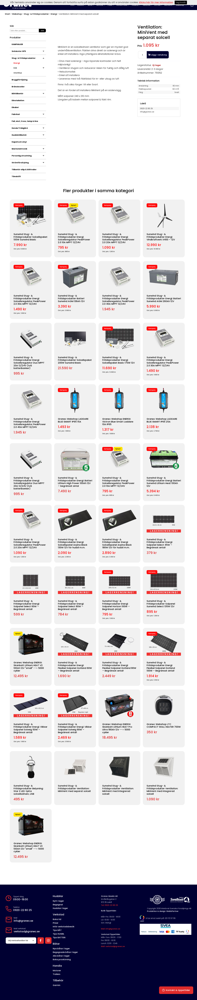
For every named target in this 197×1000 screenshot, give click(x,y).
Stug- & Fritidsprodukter (36, 14)
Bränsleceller (18, 86)
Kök (29, 67)
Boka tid (57, 919)
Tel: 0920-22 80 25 (109, 905)
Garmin (56, 985)
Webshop (17, 14)
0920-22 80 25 (22, 910)
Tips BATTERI (59, 937)
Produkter (15, 37)
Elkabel (15, 107)
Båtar (56, 943)
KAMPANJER (17, 44)
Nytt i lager (58, 901)
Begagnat (58, 904)
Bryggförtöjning (19, 79)
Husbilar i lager (60, 908)
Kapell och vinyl (19, 142)
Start (7, 14)
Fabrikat (28, 114)
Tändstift (16, 176)
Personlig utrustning (28, 155)
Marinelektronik (28, 148)
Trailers (56, 974)
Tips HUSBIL (58, 933)
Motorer (57, 970)
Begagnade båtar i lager (65, 952)
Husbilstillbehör (28, 135)
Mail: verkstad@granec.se (113, 946)
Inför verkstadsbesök (63, 926)
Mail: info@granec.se (110, 929)
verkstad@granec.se (27, 931)
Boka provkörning (62, 959)
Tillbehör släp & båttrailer (24, 169)
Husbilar (58, 896)
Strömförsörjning (28, 162)
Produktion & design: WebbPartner (163, 911)
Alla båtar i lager (61, 955)
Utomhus (18, 73)
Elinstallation (18, 100)
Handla (57, 965)
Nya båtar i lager (61, 948)
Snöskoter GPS (28, 51)
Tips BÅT (57, 930)
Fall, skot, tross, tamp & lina (25, 121)
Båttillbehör (28, 93)
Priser (55, 923)
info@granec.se (23, 921)
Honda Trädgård (28, 128)
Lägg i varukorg (157, 54)
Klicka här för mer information (156, 2)
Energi (54, 14)
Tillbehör (58, 980)
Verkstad (58, 914)
